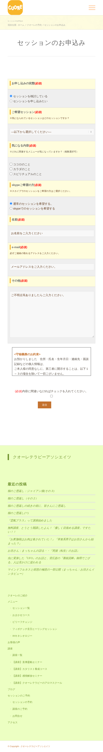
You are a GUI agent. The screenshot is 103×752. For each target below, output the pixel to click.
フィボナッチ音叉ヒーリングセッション (34, 629)
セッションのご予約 (19, 695)
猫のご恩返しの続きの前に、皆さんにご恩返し (37, 505)
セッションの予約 (22, 702)
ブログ (11, 689)
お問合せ (17, 716)
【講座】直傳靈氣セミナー (27, 662)
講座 (10, 648)
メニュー (13, 601)
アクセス (13, 722)
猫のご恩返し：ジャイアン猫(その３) (31, 490)
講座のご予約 (19, 708)
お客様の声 (14, 642)
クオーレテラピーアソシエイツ (42, 457)
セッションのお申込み (15, 21)
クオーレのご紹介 (18, 595)
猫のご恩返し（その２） (23, 498)
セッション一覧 (21, 608)
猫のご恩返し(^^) (18, 513)
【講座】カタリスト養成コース (29, 669)
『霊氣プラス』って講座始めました (30, 520)
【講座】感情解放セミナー (27, 675)
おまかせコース (21, 615)
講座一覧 (17, 655)
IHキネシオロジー (22, 635)
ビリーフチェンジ (22, 622)
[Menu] (90, 7)
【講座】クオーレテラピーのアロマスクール (37, 682)
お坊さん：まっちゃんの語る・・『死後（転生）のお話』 (43, 550)
